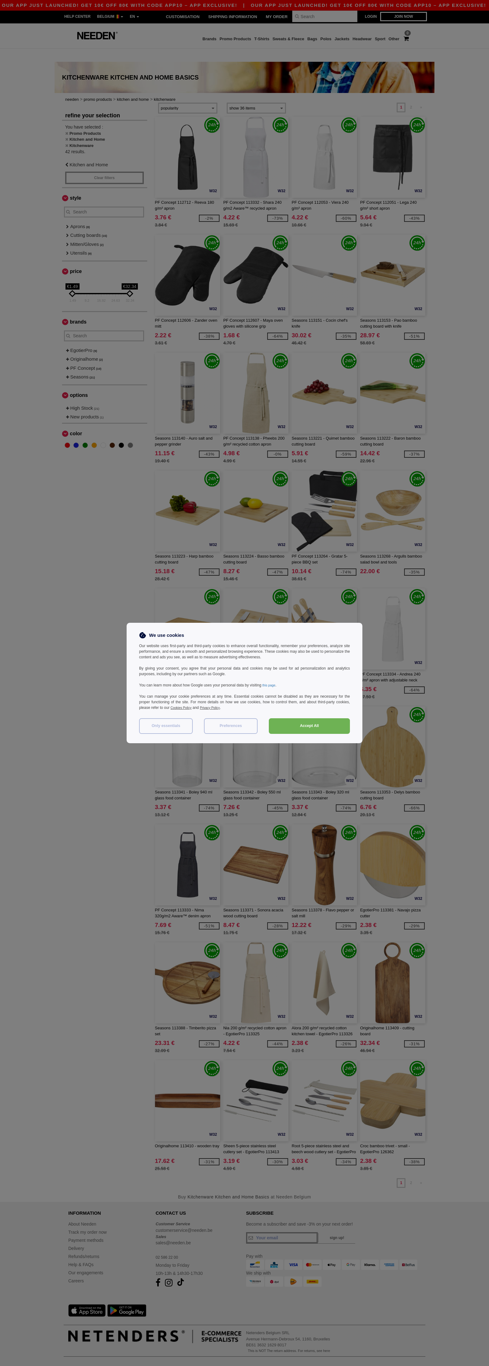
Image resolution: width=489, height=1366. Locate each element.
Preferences (231, 726)
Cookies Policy (183, 707)
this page (270, 685)
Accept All (309, 726)
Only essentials (166, 726)
